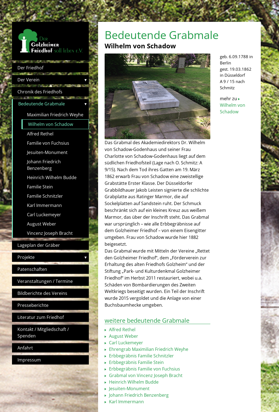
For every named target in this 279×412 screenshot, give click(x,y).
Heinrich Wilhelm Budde (52, 177)
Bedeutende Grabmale (41, 104)
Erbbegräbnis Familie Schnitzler (141, 356)
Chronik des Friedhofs (39, 92)
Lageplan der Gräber (38, 245)
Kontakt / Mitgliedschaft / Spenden (43, 332)
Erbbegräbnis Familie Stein (136, 362)
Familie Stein (40, 187)
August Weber (41, 224)
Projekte (26, 257)
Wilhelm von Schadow (50, 124)
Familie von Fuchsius (48, 143)
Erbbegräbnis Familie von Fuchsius (144, 369)
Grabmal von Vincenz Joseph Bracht (145, 375)
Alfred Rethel (40, 134)
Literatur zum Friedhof (40, 317)
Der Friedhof (30, 68)
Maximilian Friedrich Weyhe (55, 115)
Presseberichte (32, 305)
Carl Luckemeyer (44, 215)
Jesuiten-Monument (47, 152)
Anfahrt (25, 348)
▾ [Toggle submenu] (85, 80)
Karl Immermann (44, 205)
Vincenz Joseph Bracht (50, 233)
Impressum (29, 360)
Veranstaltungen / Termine (45, 281)
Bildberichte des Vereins (42, 293)
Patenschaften (32, 269)
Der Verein (28, 80)
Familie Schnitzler (45, 196)
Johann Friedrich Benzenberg (44, 165)
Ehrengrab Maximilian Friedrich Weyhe (148, 349)
